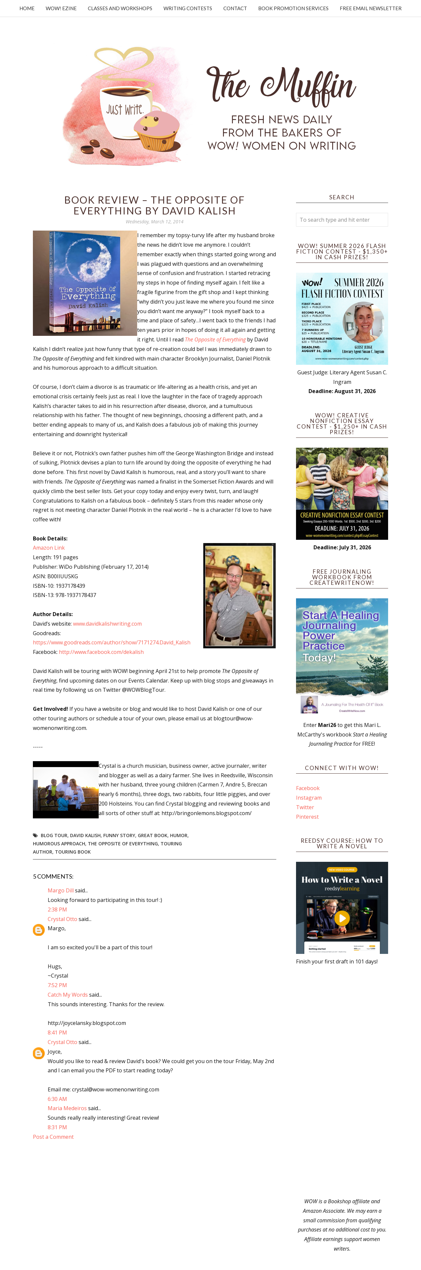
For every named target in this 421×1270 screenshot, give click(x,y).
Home (27, 8)
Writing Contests (187, 8)
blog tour (54, 835)
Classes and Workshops (120, 8)
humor (178, 835)
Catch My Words (68, 994)
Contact (235, 8)
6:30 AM (57, 1099)
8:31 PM (57, 1127)
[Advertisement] (342, 1081)
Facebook (308, 788)
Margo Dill (61, 890)
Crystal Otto (62, 919)
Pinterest (307, 816)
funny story (119, 835)
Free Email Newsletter (371, 8)
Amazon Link (49, 547)
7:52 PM (57, 985)
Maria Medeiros (67, 1108)
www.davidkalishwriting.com (107, 623)
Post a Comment (53, 1136)
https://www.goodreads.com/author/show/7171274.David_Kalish (111, 642)
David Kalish (85, 835)
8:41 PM (57, 1032)
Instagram (309, 797)
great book (152, 835)
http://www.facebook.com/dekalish (101, 652)
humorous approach (59, 843)
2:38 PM (57, 909)
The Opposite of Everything (215, 339)
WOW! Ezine (61, 8)
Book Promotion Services (293, 8)
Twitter (305, 807)
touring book (73, 852)
